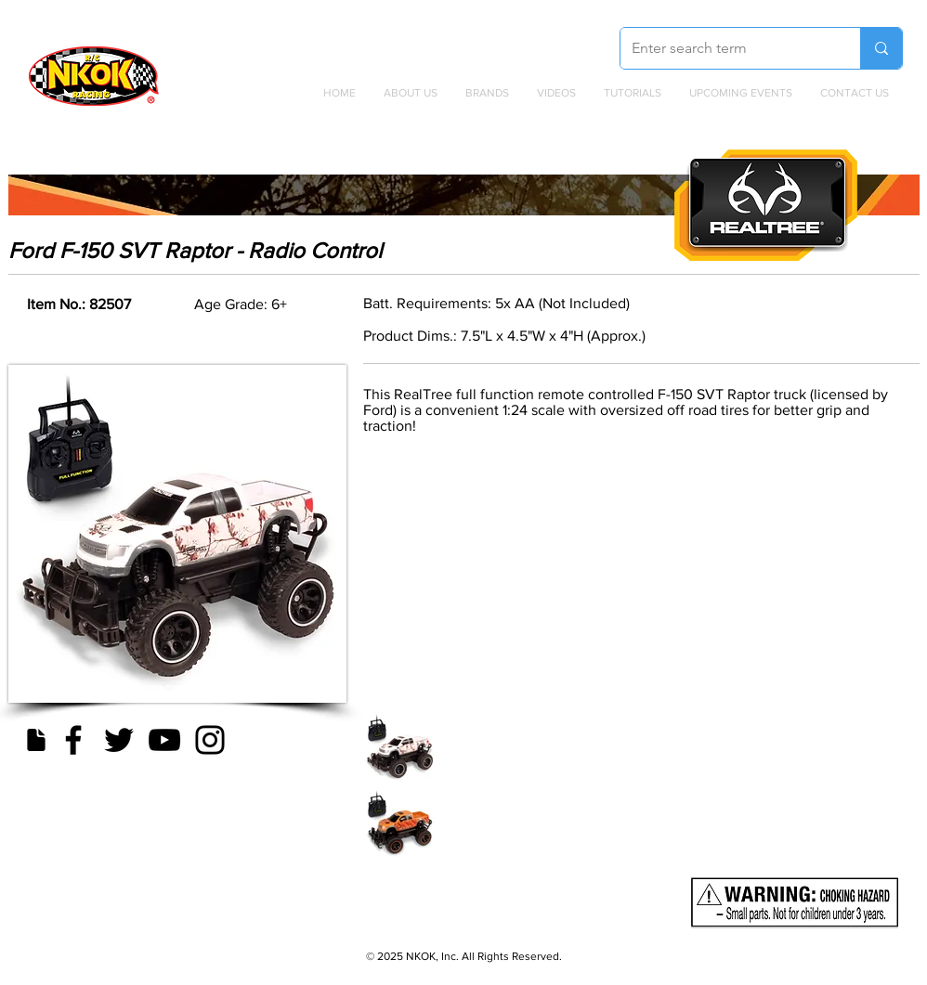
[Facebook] (73, 739)
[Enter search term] (726, 48)
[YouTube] (164, 739)
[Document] (36, 740)
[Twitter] (118, 739)
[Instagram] (209, 739)
